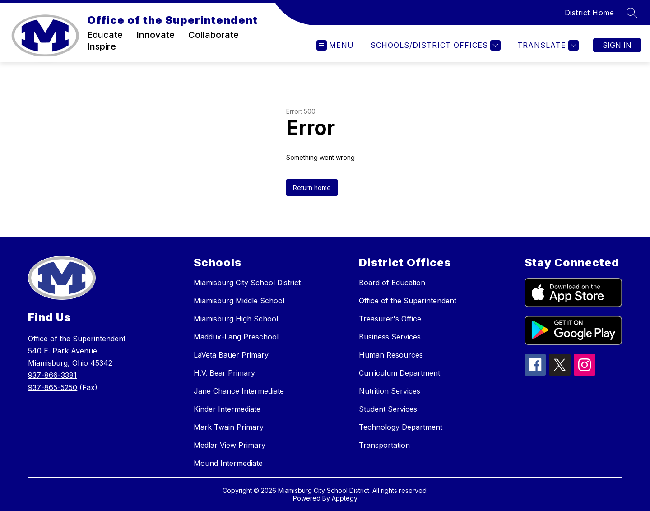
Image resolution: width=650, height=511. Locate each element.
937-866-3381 (52, 375)
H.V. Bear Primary (224, 372)
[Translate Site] (547, 45)
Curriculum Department (399, 372)
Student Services (388, 408)
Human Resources (391, 354)
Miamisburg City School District (247, 282)
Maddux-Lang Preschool (236, 336)
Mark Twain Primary (229, 427)
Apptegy (345, 498)
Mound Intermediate (228, 463)
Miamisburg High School (236, 318)
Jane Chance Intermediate (239, 390)
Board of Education (392, 282)
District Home (589, 12)
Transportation (384, 445)
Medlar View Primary (229, 445)
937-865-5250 (52, 387)
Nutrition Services (389, 390)
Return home (312, 187)
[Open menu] (335, 45)
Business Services (390, 336)
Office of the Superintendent (407, 300)
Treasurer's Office (390, 318)
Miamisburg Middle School (239, 300)
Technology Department (400, 427)
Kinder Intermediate (227, 408)
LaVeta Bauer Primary (231, 354)
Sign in (617, 45)
